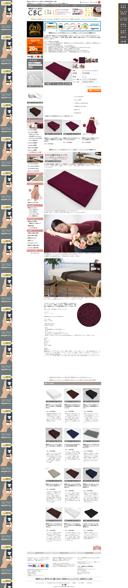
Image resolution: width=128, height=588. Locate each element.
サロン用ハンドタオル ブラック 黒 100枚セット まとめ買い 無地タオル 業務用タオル (91, 525)
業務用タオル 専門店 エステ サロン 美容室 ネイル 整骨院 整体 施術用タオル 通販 (41, 1)
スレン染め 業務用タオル (69, 46)
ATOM (34, 253)
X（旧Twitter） (89, 582)
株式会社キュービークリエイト (89, 557)
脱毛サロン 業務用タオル (55, 354)
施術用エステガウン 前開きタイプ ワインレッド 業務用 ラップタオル (90, 138)
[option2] (88, 82)
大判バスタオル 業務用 (33, 147)
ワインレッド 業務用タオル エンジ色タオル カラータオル (77, 47)
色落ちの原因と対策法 (32, 235)
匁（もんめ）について (32, 242)
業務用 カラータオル (32, 207)
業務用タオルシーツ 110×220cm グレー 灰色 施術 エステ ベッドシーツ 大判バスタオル (91, 446)
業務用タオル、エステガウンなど (65, 557)
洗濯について (31, 240)
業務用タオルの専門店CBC (87, 566)
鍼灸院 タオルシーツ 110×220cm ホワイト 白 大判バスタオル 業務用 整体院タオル (72, 525)
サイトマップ (90, 19)
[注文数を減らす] (85, 77)
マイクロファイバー (64, 19)
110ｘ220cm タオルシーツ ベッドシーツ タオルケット (76, 50)
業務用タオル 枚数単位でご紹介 (55, 48)
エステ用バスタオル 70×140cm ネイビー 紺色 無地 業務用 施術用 (72, 445)
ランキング (83, 19)
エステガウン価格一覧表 (33, 247)
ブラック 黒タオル (33, 211)
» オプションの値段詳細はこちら (94, 86)
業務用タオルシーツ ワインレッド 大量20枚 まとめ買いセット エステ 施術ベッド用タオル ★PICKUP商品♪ (72, 380)
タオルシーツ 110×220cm (33, 171)
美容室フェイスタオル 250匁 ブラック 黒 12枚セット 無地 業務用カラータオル (91, 406)
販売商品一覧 (34, 19)
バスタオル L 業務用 (32, 145)
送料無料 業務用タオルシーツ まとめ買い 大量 (79, 51)
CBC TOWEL (63, 586)
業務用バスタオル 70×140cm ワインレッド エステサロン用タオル (71, 138)
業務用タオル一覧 (42, 19)
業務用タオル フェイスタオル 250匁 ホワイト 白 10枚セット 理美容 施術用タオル (54, 406)
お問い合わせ (77, 19)
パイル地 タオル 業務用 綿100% (55, 43)
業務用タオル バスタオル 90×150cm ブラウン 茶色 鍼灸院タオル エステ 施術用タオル (72, 485)
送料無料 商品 (31, 225)
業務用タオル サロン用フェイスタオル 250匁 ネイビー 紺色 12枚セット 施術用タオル (91, 485)
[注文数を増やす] (85, 76)
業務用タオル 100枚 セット (35, 223)
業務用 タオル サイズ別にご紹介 (55, 50)
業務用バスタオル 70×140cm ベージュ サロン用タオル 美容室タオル (54, 484)
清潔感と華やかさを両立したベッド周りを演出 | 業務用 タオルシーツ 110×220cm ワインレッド (70, 377)
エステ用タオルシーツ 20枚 (35, 152)
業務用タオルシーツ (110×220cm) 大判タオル (74, 43)
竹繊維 (71, 19)
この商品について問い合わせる (81, 103)
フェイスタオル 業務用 (33, 132)
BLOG (95, 19)
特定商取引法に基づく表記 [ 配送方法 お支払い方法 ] (58, 582)
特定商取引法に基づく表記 (80, 106)
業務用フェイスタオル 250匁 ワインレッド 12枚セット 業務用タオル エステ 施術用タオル (53, 139)
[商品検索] (35, 65)
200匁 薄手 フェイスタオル (35, 136)
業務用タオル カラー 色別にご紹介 (56, 47)
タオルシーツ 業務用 (32, 150)
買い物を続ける (77, 112)
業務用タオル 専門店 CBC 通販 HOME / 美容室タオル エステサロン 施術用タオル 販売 (64, 579)
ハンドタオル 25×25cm (33, 163)
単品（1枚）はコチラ (49, 323)
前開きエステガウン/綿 (33, 202)
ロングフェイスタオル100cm (35, 138)
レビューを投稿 (77, 99)
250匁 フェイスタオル (34, 134)
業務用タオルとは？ (32, 238)
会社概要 (74, 582)
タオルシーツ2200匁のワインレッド (80, 164)
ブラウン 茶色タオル (33, 209)
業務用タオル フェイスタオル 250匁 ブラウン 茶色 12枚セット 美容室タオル (54, 446)
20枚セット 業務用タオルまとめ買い (72, 48)
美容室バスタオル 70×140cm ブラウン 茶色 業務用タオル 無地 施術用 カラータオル (72, 406)
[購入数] (83, 77)
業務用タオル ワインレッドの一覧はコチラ (54, 316)
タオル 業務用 (81, 582)
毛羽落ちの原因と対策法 (33, 233)
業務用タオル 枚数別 (32, 221)
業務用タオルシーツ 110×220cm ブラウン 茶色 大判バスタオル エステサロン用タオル (54, 525)
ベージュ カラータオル (34, 214)
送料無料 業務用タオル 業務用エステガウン (58, 51)
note (38, 253)
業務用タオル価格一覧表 (33, 245)
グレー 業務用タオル (33, 216)
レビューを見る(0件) (78, 96)
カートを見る (95, 2)
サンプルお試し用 (33, 227)
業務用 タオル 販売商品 (53, 41)
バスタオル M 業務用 (32, 142)
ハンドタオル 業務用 (32, 129)
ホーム (45, 41)
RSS (32, 253)
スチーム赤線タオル (33, 140)
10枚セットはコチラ (49, 325)
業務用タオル (47, 351)
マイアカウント (85, 2)
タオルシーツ (73, 303)
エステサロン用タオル (66, 335)
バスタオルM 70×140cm (33, 168)
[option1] (89, 79)
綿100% (57, 19)
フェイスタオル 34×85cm (33, 166)
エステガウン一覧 (51, 19)
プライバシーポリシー (40, 582)
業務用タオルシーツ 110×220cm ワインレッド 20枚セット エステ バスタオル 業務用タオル (72, 33)
